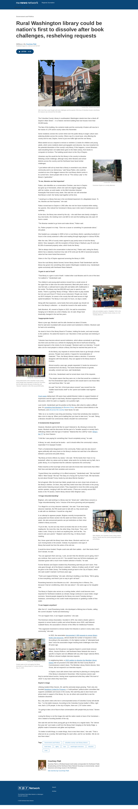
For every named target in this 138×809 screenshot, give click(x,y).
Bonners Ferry (69, 411)
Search (54, 791)
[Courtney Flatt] (42, 769)
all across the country (56, 414)
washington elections (77, 750)
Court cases (42, 400)
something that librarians (53, 411)
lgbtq (57, 750)
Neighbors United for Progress (55, 693)
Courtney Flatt (31, 48)
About (28, 11)
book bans (48, 750)
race (64, 750)
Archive (54, 795)
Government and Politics (25, 20)
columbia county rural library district (76, 746)
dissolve (91, 750)
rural (46, 754)
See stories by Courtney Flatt (58, 775)
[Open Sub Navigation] (23, 11)
